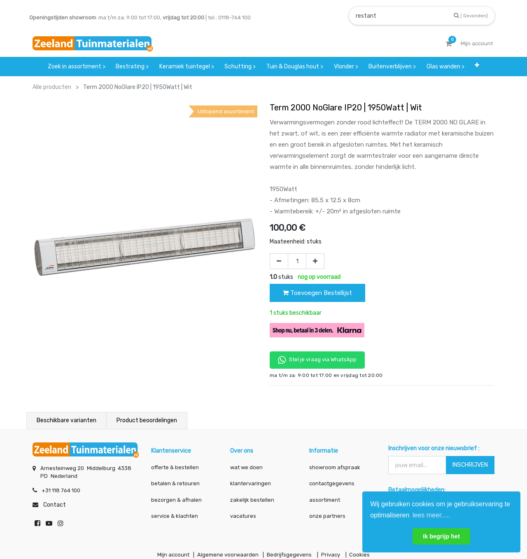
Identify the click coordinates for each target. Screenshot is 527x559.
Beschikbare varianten (66, 420)
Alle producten (52, 87)
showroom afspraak (334, 467)
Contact (54, 504)
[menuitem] (76, 66)
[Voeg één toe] (315, 261)
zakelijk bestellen (252, 500)
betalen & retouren (175, 483)
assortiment (324, 500)
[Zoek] (470, 15)
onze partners (327, 516)
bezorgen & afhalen (176, 500)
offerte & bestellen (175, 467)
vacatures (243, 516)
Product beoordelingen (147, 420)
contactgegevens (331, 483)
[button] (477, 66)
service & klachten (174, 516)
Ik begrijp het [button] (441, 536)
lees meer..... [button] (431, 515)
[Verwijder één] (279, 261)
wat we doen (246, 467)
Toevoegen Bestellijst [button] (317, 293)
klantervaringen (250, 483)
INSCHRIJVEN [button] (470, 464)
